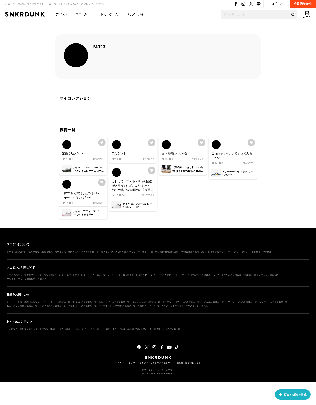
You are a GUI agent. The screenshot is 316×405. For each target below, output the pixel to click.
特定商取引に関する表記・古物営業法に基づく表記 (180, 252)
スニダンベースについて (67, 252)
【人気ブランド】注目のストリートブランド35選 (31, 329)
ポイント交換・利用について (80, 275)
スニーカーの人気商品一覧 (57, 302)
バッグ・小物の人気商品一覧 (146, 302)
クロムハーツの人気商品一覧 (82, 306)
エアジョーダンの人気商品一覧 (241, 302)
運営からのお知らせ (231, 275)
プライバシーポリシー (239, 252)
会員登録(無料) (303, 3)
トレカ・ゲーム (108, 14)
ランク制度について (54, 275)
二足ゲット (119, 153)
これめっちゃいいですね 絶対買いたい (232, 155)
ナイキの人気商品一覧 (213, 302)
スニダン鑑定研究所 (16, 252)
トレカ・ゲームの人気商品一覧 (114, 302)
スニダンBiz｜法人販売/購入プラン (118, 252)
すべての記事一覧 (171, 329)
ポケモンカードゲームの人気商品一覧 (181, 302)
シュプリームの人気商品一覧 (273, 302)
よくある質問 (164, 275)
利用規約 (247, 275)
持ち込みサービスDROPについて (139, 275)
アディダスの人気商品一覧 (53, 306)
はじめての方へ (14, 275)
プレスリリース (145, 252)
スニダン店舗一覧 (90, 252)
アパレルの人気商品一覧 (84, 302)
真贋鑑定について (33, 275)
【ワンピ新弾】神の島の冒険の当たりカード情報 (136, 329)
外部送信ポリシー (216, 252)
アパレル (61, 14)
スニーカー (82, 14)
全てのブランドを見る (197, 306)
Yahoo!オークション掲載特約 (21, 279)
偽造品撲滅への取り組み (41, 252)
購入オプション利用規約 (266, 275)
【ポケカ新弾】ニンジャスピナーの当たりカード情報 (83, 329)
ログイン (276, 3)
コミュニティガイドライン (186, 275)
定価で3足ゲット (73, 153)
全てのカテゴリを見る (173, 306)
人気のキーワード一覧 (149, 306)
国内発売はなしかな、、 (177, 153)
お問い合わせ (44, 279)
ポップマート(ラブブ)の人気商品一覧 (117, 306)
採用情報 (267, 252)
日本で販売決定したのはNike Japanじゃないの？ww (80, 195)
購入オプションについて (109, 275)
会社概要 (256, 252)
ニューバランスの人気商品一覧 (22, 306)
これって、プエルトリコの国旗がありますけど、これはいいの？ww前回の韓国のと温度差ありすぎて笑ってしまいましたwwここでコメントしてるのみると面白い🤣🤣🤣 (132, 186)
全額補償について (210, 275)
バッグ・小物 (134, 14)
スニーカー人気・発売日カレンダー (24, 302)
